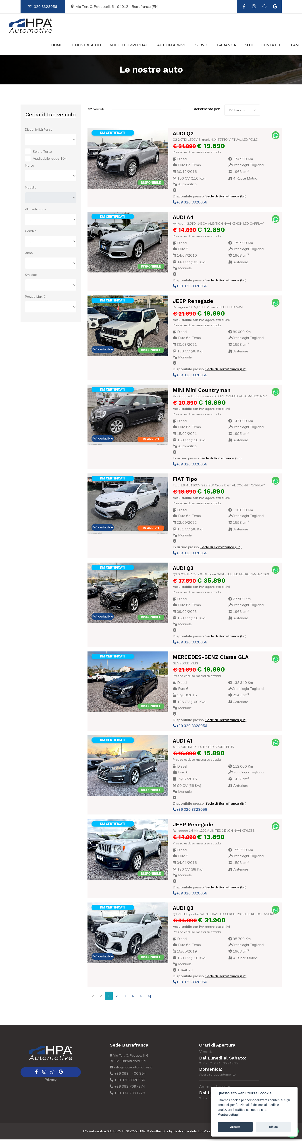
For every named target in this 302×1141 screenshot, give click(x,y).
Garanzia (226, 46)
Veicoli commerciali (129, 46)
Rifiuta (273, 1126)
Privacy (51, 1081)
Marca (29, 167)
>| (149, 997)
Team (294, 46)
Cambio (31, 233)
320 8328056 (42, 6)
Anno (29, 255)
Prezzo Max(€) (35, 298)
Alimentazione (35, 211)
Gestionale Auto (185, 1133)
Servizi (201, 46)
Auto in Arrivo (172, 46)
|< (92, 997)
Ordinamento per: (206, 110)
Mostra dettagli (229, 1115)
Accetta (235, 1126)
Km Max (31, 276)
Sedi (249, 46)
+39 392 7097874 (127, 1088)
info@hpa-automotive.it (131, 1068)
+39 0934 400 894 (128, 1075)
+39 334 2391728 (127, 1094)
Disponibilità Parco (38, 131)
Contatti (270, 46)
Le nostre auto (86, 46)
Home (56, 46)
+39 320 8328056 (190, 204)
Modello (31, 189)
